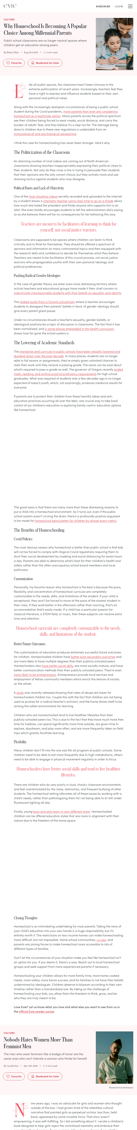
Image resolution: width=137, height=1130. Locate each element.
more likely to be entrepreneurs (35, 674)
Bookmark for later (45, 63)
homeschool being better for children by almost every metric (76, 520)
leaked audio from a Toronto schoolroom (47, 302)
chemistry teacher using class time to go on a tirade (78, 201)
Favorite (14, 63)
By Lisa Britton (11, 1065)
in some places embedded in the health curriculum (79, 329)
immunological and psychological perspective (45, 134)
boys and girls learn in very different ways (61, 811)
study (20, 692)
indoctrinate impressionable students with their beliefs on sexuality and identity (67, 293)
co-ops (101, 940)
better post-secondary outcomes (93, 657)
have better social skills (57, 665)
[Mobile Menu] (130, 6)
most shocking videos (43, 196)
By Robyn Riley (11, 52)
